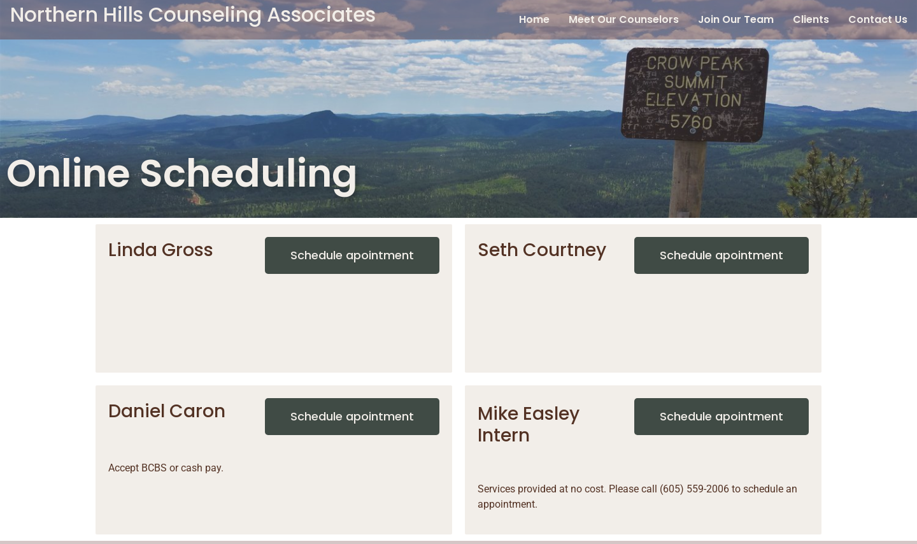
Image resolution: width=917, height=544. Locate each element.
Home (534, 19)
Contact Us (877, 19)
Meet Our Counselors (624, 19)
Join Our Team (736, 19)
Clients (811, 19)
